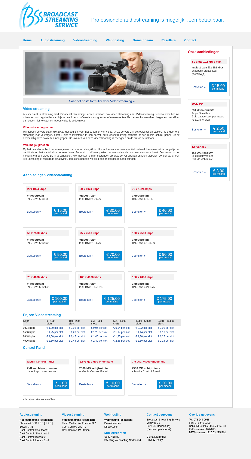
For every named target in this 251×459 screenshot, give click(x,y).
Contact (190, 40)
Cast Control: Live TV (74, 426)
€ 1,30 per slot (144, 336)
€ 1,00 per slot (55, 327)
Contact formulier (156, 436)
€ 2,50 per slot (55, 340)
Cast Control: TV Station (76, 430)
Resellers (168, 40)
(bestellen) (46, 419)
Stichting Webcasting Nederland (122, 440)
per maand (60, 211)
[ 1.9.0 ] (48, 423)
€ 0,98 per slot (77, 327)
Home (27, 40)
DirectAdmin (111, 426)
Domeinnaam (143, 40)
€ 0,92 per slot (144, 327)
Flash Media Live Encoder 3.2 (79, 423)
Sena (107, 436)
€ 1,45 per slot (77, 336)
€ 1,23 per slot (77, 332)
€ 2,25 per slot (166, 340)
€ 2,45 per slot (77, 340)
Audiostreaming (52, 40)
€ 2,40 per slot (99, 340)
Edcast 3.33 (26, 426)
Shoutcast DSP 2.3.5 (31, 423)
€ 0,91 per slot (166, 327)
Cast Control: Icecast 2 (33, 436)
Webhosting (115, 40)
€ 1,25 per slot (55, 332)
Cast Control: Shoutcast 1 (34, 430)
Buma (116, 436)
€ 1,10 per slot (166, 332)
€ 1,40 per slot (99, 336)
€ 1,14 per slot (144, 332)
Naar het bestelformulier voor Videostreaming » (102, 101)
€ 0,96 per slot (99, 327)
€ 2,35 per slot (121, 340)
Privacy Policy (155, 439)
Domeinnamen (112, 423)
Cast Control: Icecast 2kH (34, 440)
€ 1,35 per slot (121, 336)
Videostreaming (85, 40)
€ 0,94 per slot (121, 327)
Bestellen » (34, 211)
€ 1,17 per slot (121, 332)
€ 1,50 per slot (55, 336)
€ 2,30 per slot (144, 340)
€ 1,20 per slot (99, 332)
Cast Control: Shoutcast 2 (34, 433)
